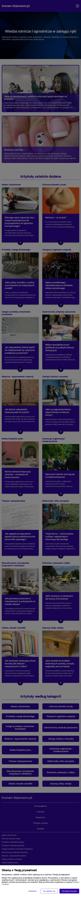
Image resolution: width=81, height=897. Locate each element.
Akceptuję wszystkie (69, 891)
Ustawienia (32, 891)
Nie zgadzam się (49, 891)
